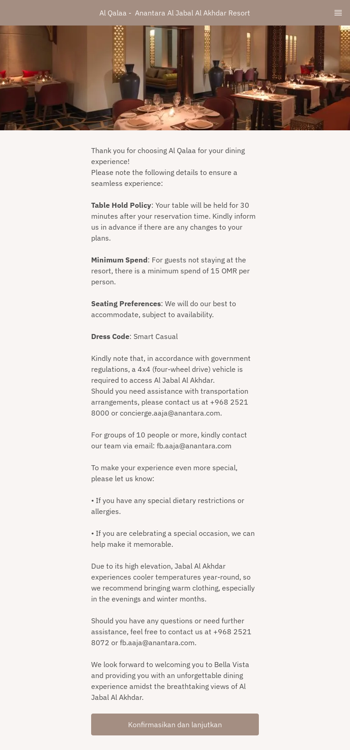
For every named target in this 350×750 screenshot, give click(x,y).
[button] (175, 724)
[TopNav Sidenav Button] (338, 13)
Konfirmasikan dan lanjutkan (175, 724)
